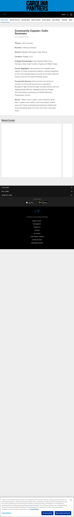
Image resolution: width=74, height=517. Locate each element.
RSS (37, 360)
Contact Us (37, 374)
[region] (37, 507)
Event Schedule (37, 385)
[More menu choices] (71, 14)
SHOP (64, 14)
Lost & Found (37, 392)
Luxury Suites (37, 432)
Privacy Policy (37, 363)
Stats (37, 227)
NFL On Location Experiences (37, 336)
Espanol (37, 263)
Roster (37, 206)
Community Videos (37, 292)
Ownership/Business (37, 216)
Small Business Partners (37, 377)
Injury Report (37, 213)
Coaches (37, 220)
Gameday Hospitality (37, 442)
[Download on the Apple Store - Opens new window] (30, 468)
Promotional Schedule (37, 329)
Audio (37, 249)
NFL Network (37, 285)
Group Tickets (37, 445)
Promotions (37, 348)
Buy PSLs (37, 425)
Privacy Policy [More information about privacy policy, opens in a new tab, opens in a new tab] (34, 509)
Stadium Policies (37, 396)
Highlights (37, 278)
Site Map (37, 495)
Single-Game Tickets (37, 435)
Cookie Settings (6, 513)
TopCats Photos (37, 310)
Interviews (37, 281)
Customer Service (37, 449)
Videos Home (37, 274)
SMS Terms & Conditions (37, 370)
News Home (37, 245)
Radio (37, 256)
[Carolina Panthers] (37, 476)
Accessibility (37, 413)
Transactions (37, 233)
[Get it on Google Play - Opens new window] (43, 468)
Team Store (37, 344)
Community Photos (37, 314)
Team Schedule (37, 326)
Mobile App (37, 252)
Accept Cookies (47, 513)
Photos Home (37, 303)
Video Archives (37, 295)
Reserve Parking (37, 389)
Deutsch (37, 259)
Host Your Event (37, 406)
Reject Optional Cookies (63, 513)
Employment (37, 356)
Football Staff (37, 223)
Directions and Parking (37, 399)
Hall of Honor (37, 237)
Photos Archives (37, 317)
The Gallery (37, 438)
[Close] (71, 500)
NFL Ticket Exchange (37, 452)
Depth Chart (37, 209)
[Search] (68, 14)
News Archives (37, 266)
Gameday (37, 307)
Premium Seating (37, 428)
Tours (37, 409)
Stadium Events (37, 332)
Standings (37, 230)
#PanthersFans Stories (37, 288)
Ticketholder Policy (37, 367)
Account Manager (37, 421)
